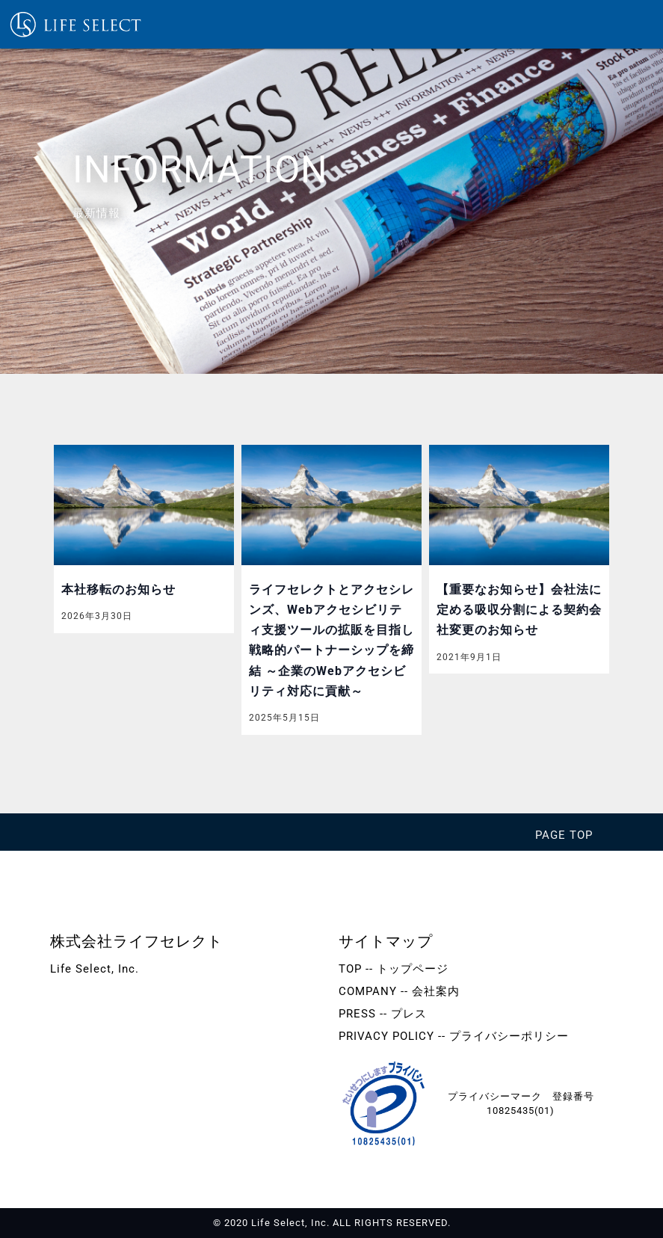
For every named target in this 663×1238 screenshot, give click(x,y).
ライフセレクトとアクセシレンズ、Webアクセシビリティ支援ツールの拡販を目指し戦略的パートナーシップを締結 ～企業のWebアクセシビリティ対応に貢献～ (331, 640)
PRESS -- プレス (383, 1013)
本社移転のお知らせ (118, 589)
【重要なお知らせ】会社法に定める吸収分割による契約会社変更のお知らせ (519, 609)
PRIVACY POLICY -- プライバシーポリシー (454, 1036)
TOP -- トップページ (393, 969)
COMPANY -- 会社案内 (399, 991)
